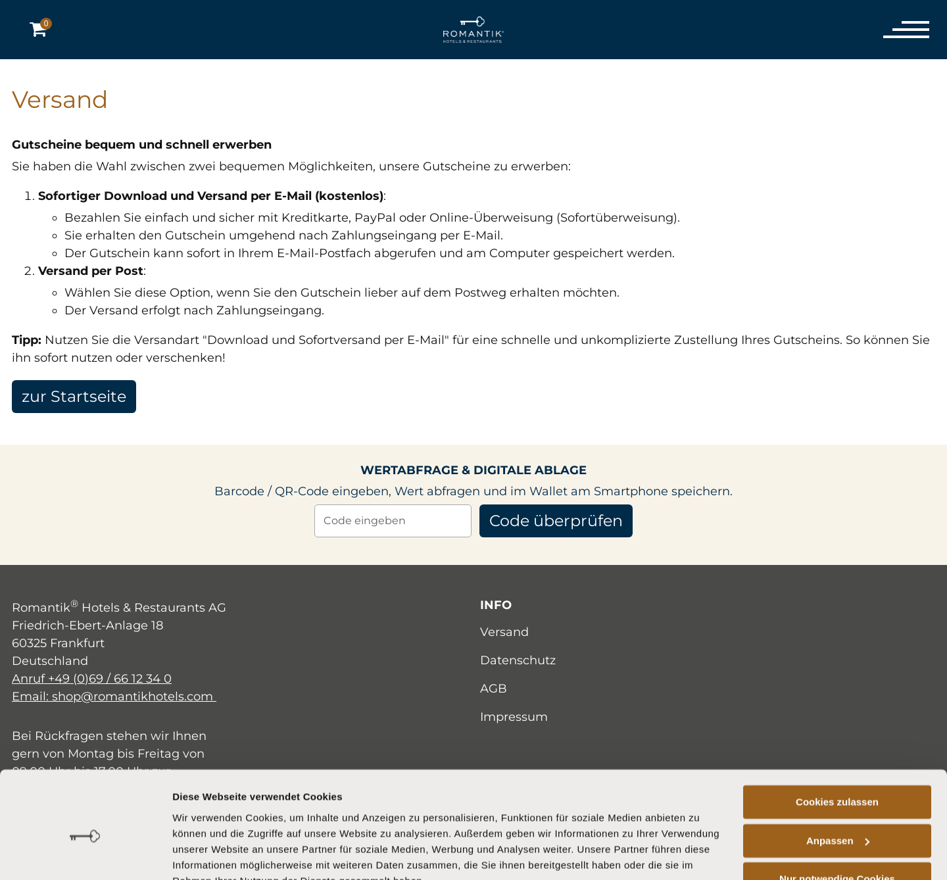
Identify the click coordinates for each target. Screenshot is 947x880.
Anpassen (837, 777)
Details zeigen (205, 854)
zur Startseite (75, 396)
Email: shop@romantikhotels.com (114, 696)
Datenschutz (518, 660)
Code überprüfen (556, 520)
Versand (504, 632)
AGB (493, 688)
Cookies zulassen (837, 739)
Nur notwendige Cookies (837, 816)
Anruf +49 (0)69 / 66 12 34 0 (92, 679)
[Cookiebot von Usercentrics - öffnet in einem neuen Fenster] (85, 854)
